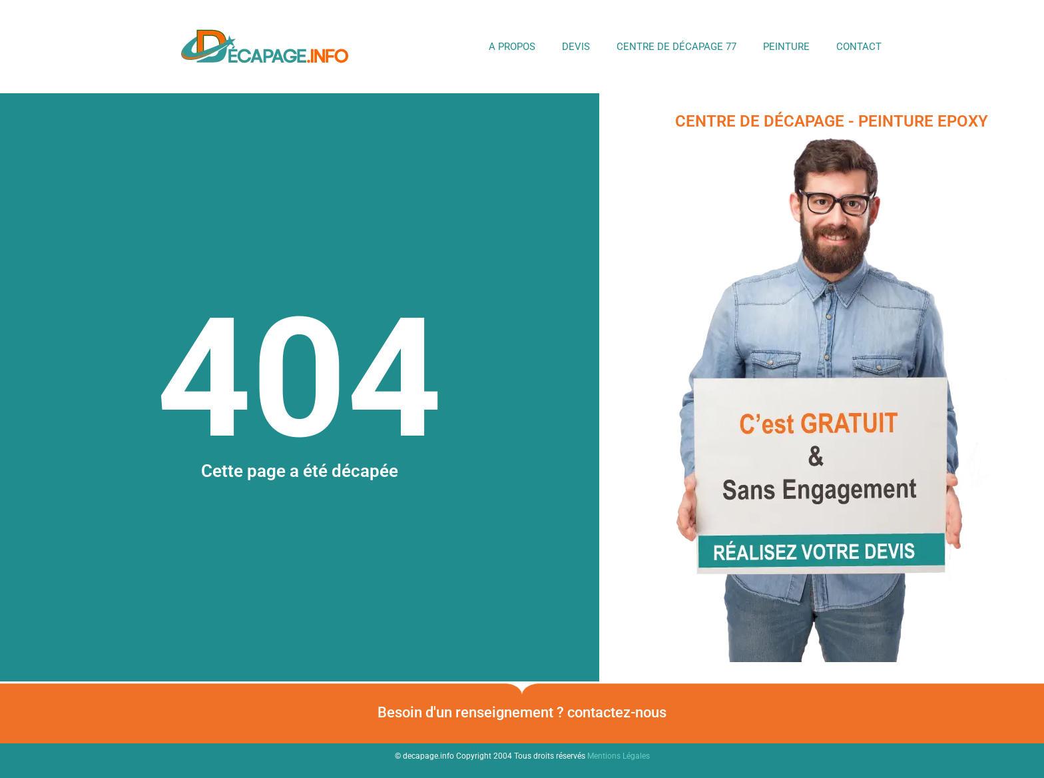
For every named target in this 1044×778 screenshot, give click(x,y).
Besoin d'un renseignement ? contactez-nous (522, 712)
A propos (512, 47)
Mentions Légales (618, 756)
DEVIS (576, 47)
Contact (859, 47)
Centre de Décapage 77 (676, 47)
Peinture (786, 47)
